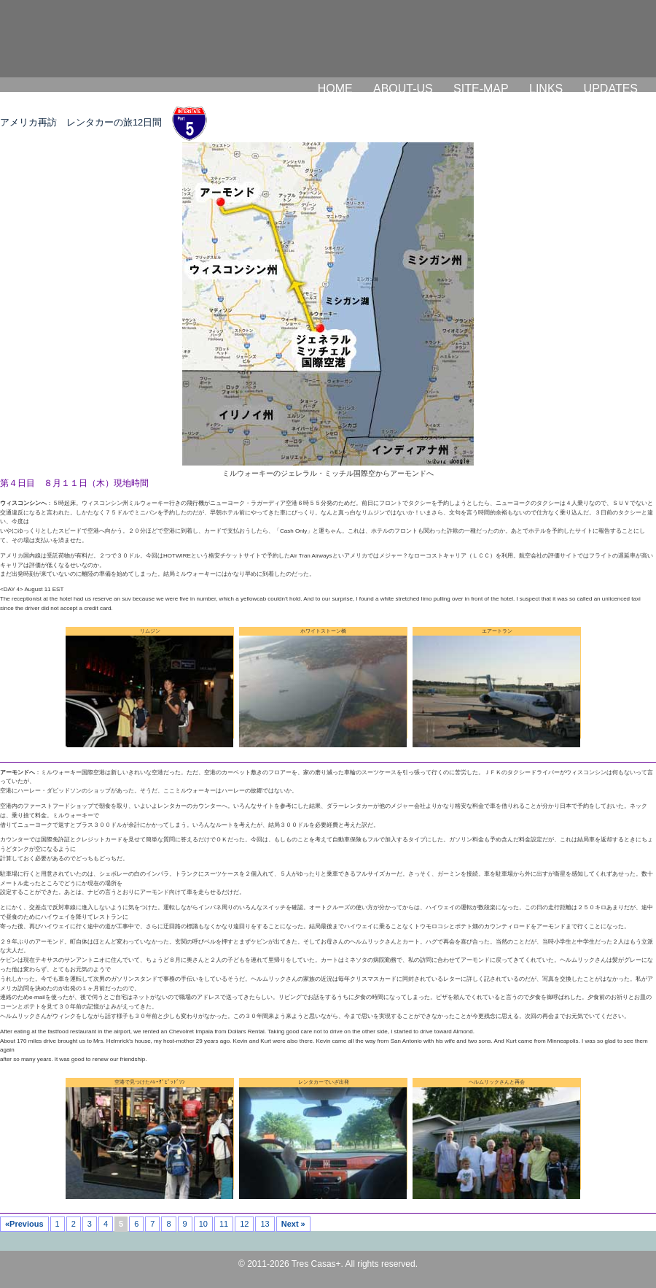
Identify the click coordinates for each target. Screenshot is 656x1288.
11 (223, 1223)
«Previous (24, 1223)
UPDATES (611, 88)
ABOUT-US (403, 88)
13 (264, 1223)
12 (244, 1223)
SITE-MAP (481, 88)
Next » (293, 1223)
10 (203, 1223)
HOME (335, 88)
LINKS (546, 88)
